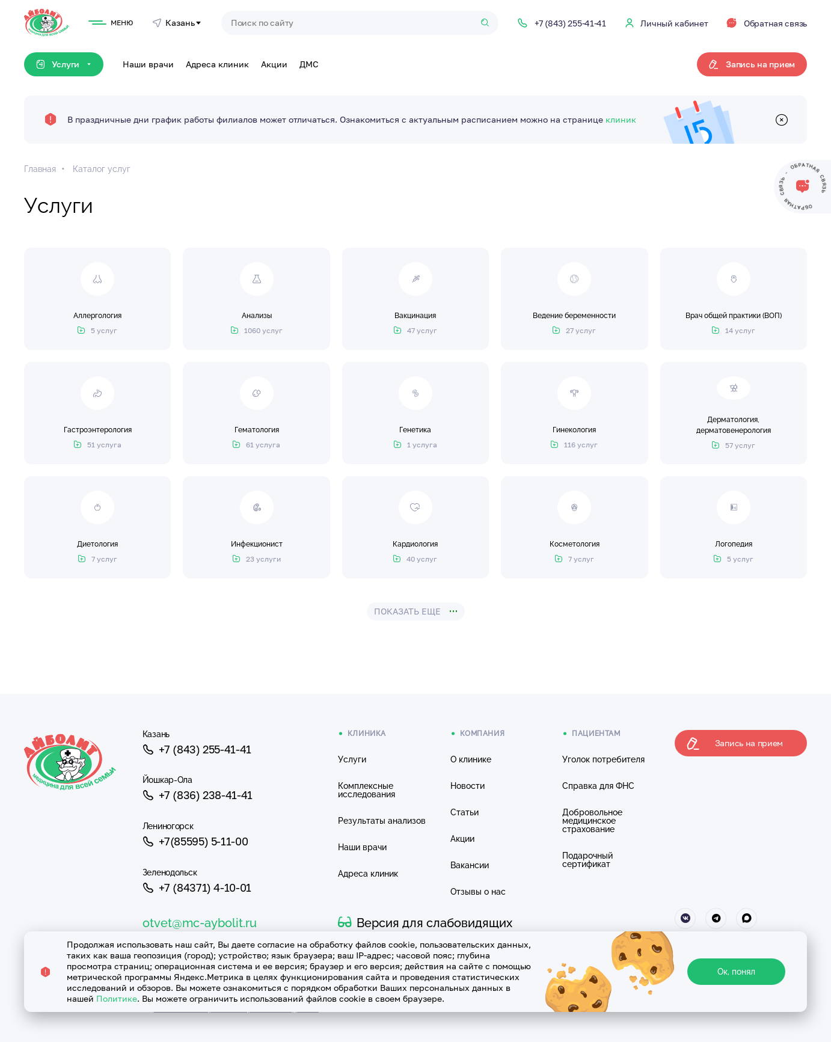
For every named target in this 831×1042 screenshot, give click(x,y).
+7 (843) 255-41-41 (197, 749)
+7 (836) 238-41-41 (198, 796)
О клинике (470, 759)
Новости (467, 786)
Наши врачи (148, 64)
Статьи (464, 812)
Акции (274, 64)
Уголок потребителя (603, 759)
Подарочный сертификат (587, 859)
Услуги (352, 759)
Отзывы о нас (478, 891)
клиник (621, 119)
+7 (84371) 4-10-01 (197, 888)
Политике (116, 998)
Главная (40, 169)
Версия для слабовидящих (425, 923)
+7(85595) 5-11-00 (195, 842)
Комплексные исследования (366, 790)
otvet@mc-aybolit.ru (200, 923)
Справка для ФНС (598, 786)
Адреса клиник (217, 64)
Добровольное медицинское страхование (592, 820)
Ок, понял (736, 971)
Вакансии (469, 865)
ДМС (309, 64)
